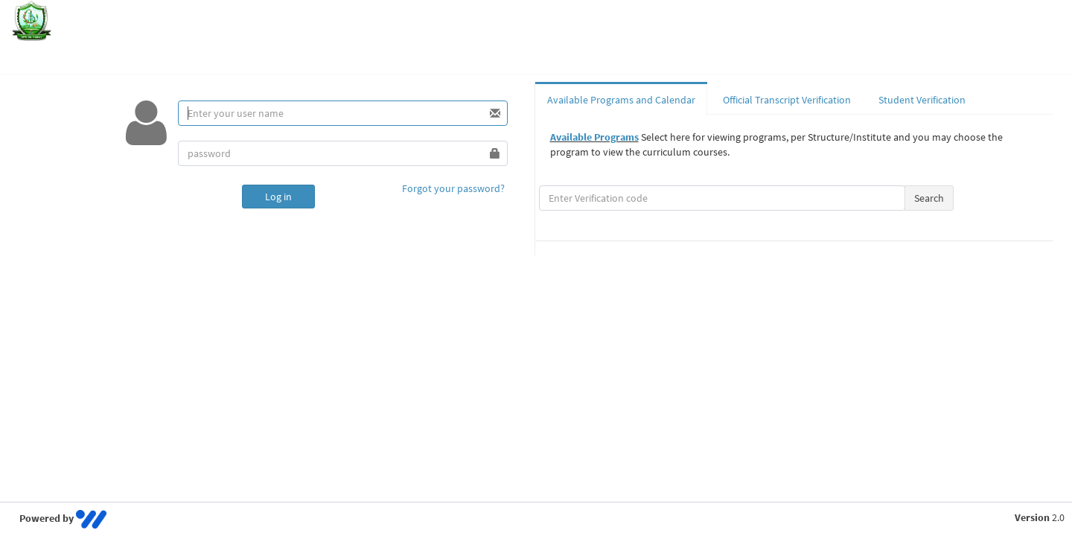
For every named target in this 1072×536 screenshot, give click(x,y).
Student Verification (922, 99)
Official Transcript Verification (787, 99)
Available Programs (594, 137)
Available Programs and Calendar (621, 99)
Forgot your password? (453, 188)
